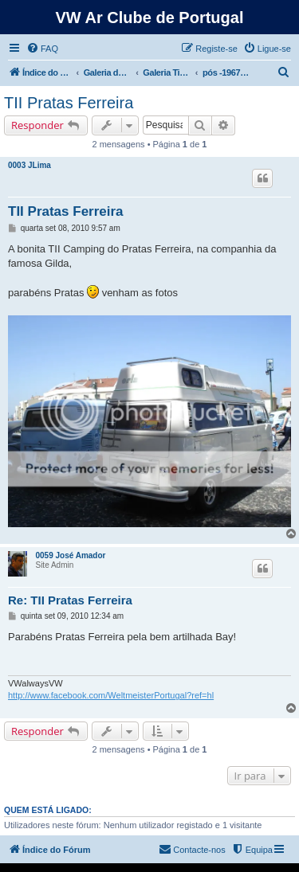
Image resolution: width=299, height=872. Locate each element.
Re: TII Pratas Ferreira (70, 600)
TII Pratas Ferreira (68, 102)
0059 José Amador (70, 555)
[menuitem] (42, 48)
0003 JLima (29, 165)
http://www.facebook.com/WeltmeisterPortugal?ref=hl (111, 695)
